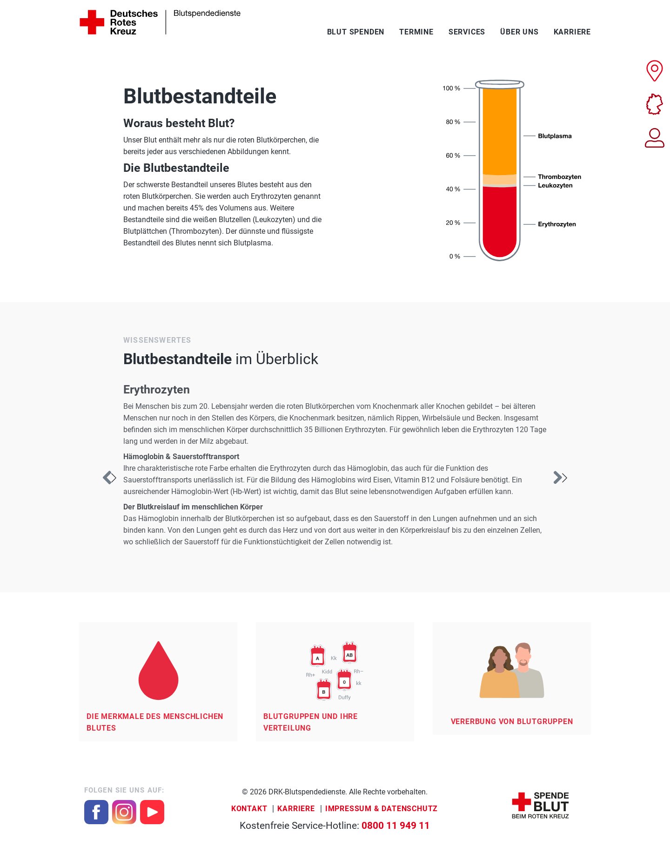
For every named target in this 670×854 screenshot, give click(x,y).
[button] (560, 477)
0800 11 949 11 (396, 825)
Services (467, 31)
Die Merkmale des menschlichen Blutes (155, 722)
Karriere (572, 31)
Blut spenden (356, 31)
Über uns (519, 31)
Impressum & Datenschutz (381, 808)
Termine (416, 31)
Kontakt (249, 808)
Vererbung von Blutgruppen (512, 721)
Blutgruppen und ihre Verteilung (310, 722)
